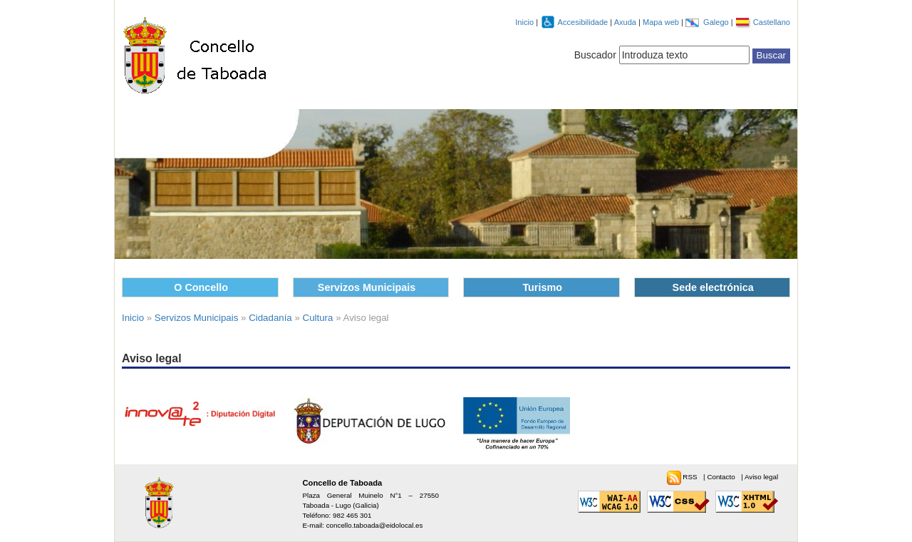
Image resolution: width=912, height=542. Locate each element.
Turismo (542, 287)
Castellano (771, 22)
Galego (717, 22)
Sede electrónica (713, 287)
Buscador (595, 55)
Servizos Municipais (366, 287)
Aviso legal (761, 477)
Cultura (318, 317)
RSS (691, 477)
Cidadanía (270, 317)
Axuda (626, 22)
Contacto (722, 477)
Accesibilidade (584, 22)
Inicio (524, 22)
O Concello (201, 287)
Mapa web (662, 22)
